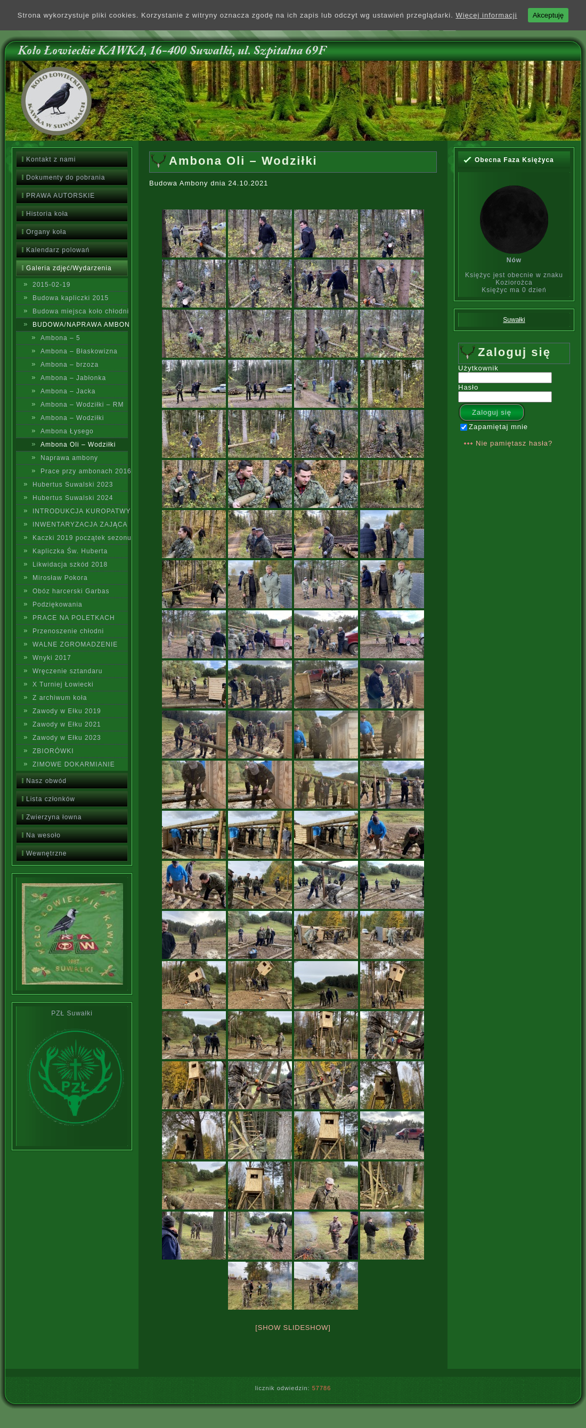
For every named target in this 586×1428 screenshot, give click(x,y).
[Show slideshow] (292, 1328)
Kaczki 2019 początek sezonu (80, 538)
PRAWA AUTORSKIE (60, 195)
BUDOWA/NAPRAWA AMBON (80, 324)
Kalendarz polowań (57, 250)
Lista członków (50, 799)
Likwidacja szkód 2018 (70, 564)
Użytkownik (478, 368)
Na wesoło (43, 835)
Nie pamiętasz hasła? (514, 443)
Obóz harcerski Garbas (70, 591)
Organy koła (46, 232)
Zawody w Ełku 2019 (66, 711)
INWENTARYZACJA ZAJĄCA (80, 524)
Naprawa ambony (69, 458)
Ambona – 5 (60, 338)
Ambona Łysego (67, 431)
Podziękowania (57, 604)
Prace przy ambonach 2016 (84, 471)
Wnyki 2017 (51, 657)
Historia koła (47, 213)
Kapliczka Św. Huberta (70, 551)
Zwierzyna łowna (54, 817)
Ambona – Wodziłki (72, 418)
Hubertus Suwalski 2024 (72, 498)
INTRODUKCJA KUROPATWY (80, 511)
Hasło (468, 387)
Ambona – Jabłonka (73, 378)
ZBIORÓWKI (53, 751)
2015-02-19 (51, 284)
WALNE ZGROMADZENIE (75, 644)
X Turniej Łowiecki (63, 684)
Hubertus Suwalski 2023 (72, 484)
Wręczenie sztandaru (67, 671)
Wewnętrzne (46, 853)
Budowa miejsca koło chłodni (80, 311)
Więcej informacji (486, 15)
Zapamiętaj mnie (494, 427)
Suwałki (514, 320)
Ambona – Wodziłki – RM (82, 404)
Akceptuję (548, 15)
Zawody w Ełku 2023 (66, 737)
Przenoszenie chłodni (68, 631)
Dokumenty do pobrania (65, 177)
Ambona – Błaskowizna (79, 351)
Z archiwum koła (59, 697)
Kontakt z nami (51, 159)
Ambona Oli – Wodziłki (78, 444)
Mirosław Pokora (60, 578)
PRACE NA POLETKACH (73, 618)
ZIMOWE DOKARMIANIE (73, 764)
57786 (321, 1388)
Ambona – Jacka (67, 391)
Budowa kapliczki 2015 (70, 298)
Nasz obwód (46, 781)
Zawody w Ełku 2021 (66, 724)
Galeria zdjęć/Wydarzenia (69, 268)
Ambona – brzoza (69, 364)
